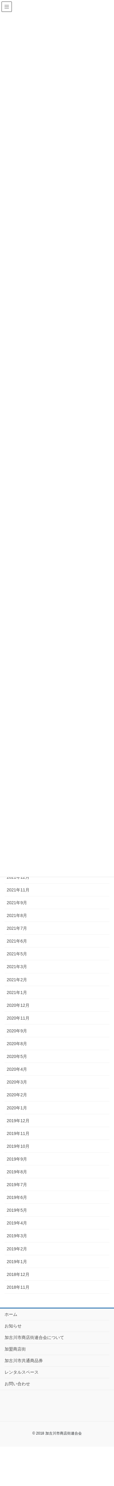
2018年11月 (18, 1287)
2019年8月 (17, 1171)
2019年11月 (18, 1133)
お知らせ (13, 1325)
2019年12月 (18, 1120)
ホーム (11, 1314)
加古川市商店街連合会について (34, 1337)
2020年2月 (17, 1094)
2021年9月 (17, 902)
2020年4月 (17, 1069)
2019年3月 (17, 1235)
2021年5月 (17, 953)
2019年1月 (17, 1261)
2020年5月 (17, 1056)
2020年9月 (17, 1030)
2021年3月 (17, 966)
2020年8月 (17, 1043)
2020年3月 (17, 1082)
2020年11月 (18, 1018)
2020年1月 (17, 1107)
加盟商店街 (15, 1349)
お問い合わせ (17, 1383)
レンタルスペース (22, 1372)
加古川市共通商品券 (24, 1360)
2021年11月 (18, 889)
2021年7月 (17, 928)
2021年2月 (17, 979)
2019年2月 (17, 1248)
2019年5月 (17, 1210)
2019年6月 (17, 1197)
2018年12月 (18, 1274)
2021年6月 (17, 941)
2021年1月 (17, 992)
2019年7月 (17, 1184)
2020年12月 (18, 1005)
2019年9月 (17, 1159)
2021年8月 (17, 915)
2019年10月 (18, 1146)
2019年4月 (17, 1223)
